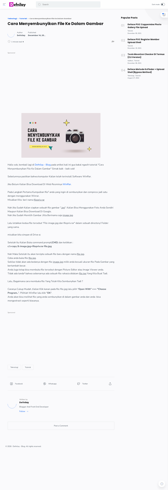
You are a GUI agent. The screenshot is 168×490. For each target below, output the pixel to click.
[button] (40, 4)
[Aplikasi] (129, 61)
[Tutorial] (59, 398)
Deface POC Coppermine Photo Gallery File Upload (143, 26)
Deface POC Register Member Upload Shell (142, 41)
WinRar (98, 192)
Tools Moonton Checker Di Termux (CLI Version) (144, 56)
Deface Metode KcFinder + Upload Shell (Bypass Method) (144, 71)
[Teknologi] (45, 398)
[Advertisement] (75, 79)
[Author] (52, 39)
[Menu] (5, 4)
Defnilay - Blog (74, 165)
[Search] (68, 4)
